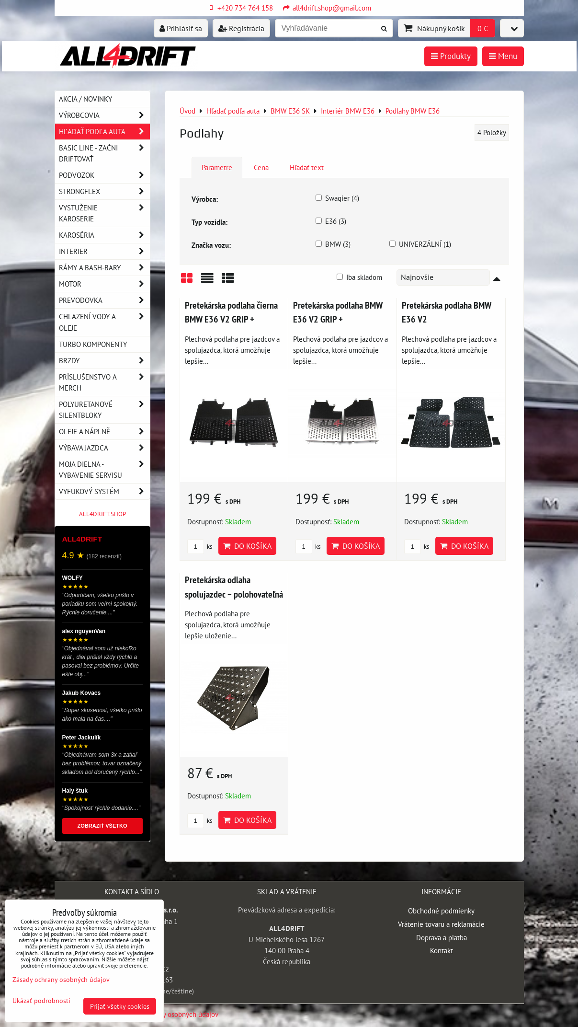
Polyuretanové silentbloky (104, 409)
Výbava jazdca (104, 448)
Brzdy (104, 361)
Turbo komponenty (93, 344)
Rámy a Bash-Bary (104, 268)
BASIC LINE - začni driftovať (104, 153)
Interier (104, 251)
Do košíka (247, 546)
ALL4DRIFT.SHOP (102, 514)
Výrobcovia (104, 115)
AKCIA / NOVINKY (85, 99)
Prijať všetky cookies (119, 1006)
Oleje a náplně (104, 431)
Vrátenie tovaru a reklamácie (441, 924)
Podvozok (104, 175)
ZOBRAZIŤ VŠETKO (102, 826)
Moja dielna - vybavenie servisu (104, 469)
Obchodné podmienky (441, 910)
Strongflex (104, 191)
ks (199, 546)
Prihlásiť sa (180, 28)
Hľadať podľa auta (104, 131)
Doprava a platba (441, 937)
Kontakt (441, 950)
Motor (104, 284)
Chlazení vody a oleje (104, 322)
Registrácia (241, 28)
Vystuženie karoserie (104, 213)
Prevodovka (104, 300)
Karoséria (104, 235)
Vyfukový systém (104, 491)
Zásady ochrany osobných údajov (169, 1014)
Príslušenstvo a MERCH (104, 382)
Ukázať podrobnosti (41, 1000)
